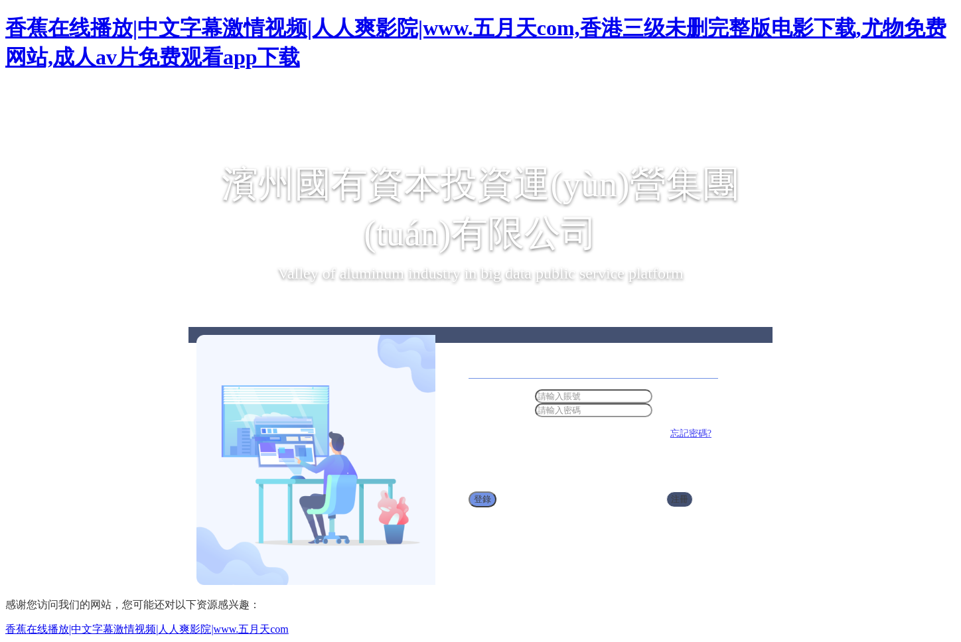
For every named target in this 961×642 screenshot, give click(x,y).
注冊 (679, 499)
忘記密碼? (690, 433)
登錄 (482, 499)
